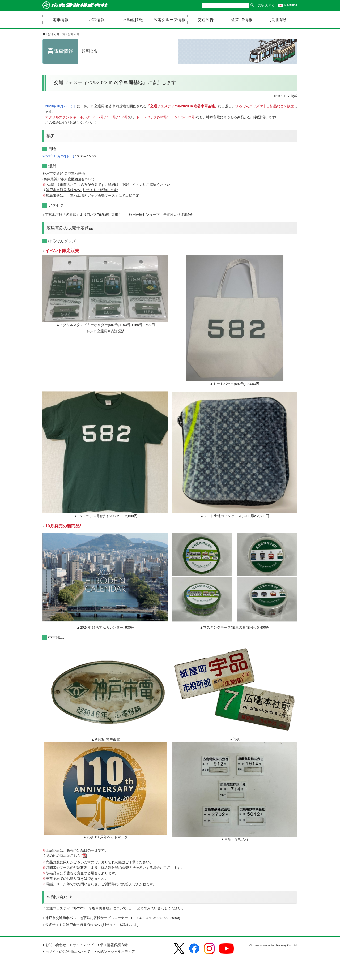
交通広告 (206, 19)
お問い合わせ (54, 945)
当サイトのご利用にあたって (66, 952)
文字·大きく (266, 5)
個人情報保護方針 (112, 945)
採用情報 (278, 19)
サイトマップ (82, 945)
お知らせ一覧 (56, 34)
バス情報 (97, 19)
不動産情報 (133, 19)
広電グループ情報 (169, 19)
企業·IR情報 (241, 19)
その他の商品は (64, 856)
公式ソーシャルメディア (114, 952)
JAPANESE (288, 5)
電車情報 (61, 19)
